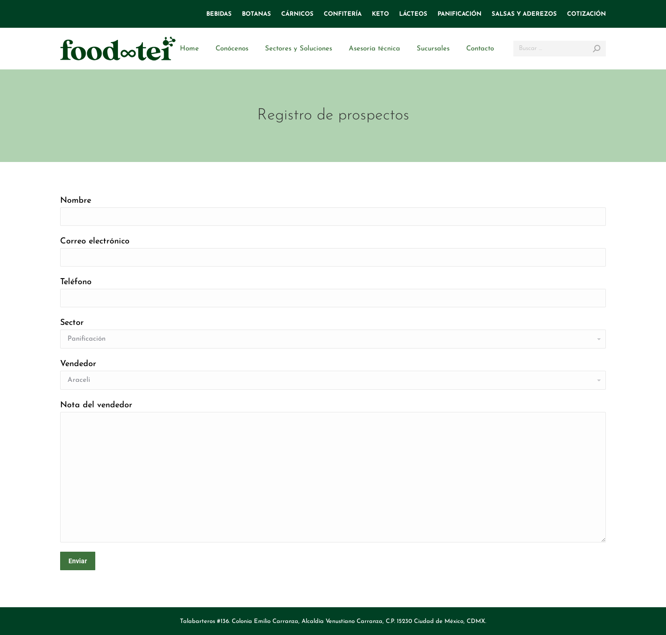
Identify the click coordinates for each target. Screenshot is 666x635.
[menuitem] (219, 14)
